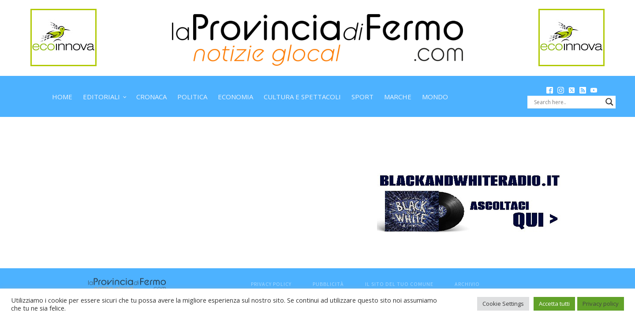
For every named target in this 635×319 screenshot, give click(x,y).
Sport (362, 96)
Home (62, 96)
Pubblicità (328, 284)
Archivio (467, 284)
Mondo (435, 96)
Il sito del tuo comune (399, 284)
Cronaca (151, 96)
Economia (235, 96)
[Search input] (567, 102)
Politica (192, 96)
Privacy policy (601, 304)
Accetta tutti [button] (554, 304)
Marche (397, 96)
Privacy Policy (271, 284)
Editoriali (101, 96)
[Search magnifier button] (609, 102)
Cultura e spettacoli (302, 96)
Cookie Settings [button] (503, 304)
